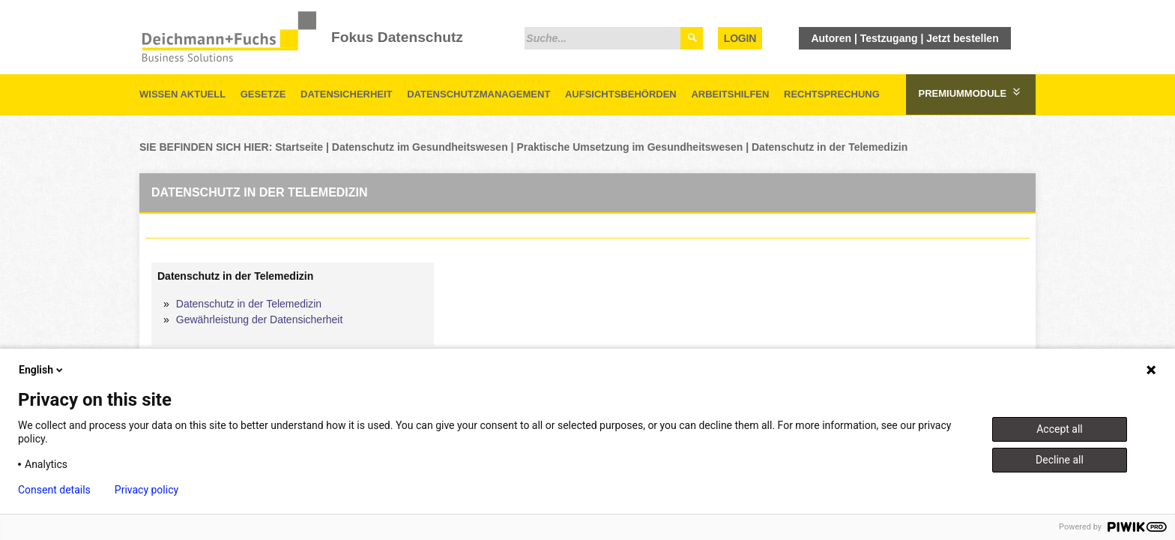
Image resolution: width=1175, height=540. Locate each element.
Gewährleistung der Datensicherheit (259, 320)
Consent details (54, 490)
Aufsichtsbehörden (621, 94)
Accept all (1059, 429)
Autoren (831, 38)
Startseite (299, 147)
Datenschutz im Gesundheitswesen (420, 147)
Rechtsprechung (832, 94)
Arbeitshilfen (730, 94)
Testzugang (889, 38)
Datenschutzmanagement (478, 94)
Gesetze (263, 94)
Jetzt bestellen (962, 38)
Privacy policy (146, 490)
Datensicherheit (346, 94)
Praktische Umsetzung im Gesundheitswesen (629, 147)
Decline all (1060, 460)
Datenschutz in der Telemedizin (829, 147)
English (42, 370)
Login (740, 38)
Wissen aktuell (182, 94)
